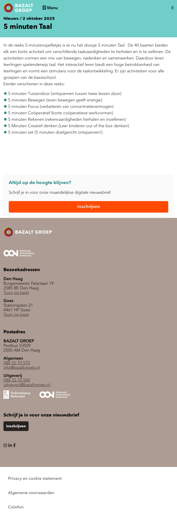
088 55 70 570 (16, 362)
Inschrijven (88, 206)
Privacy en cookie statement (35, 479)
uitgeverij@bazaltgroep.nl (26, 384)
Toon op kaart (16, 292)
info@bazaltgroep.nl (21, 367)
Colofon (16, 507)
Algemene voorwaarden (31, 493)
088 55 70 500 (16, 380)
